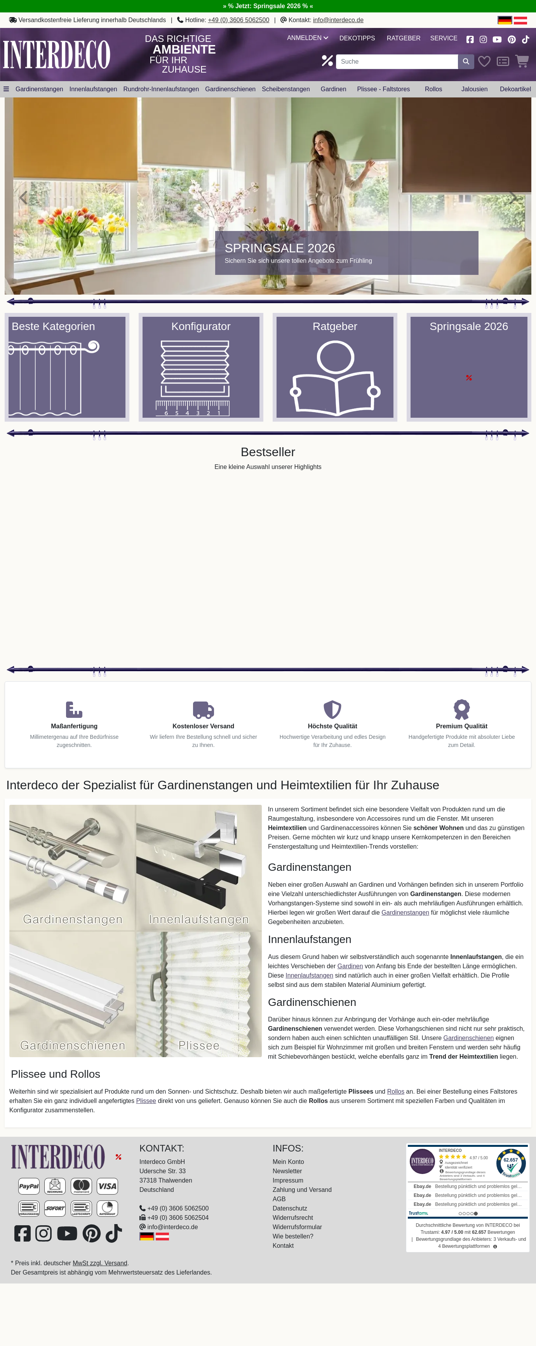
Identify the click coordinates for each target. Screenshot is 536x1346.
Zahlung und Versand (302, 1189)
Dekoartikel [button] (515, 89)
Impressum (288, 1180)
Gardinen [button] (333, 89)
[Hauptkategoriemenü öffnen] (6, 89)
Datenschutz (290, 1208)
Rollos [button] (433, 89)
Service (444, 38)
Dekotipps (357, 38)
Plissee (146, 1101)
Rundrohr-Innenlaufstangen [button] (161, 89)
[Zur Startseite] (59, 1156)
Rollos (395, 1091)
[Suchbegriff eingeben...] (397, 61)
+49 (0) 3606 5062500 (238, 20)
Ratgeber (404, 38)
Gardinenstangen (405, 912)
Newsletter (287, 1171)
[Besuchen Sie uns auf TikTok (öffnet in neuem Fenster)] (525, 38)
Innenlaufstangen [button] (93, 89)
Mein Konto (288, 1161)
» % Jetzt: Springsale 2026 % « (268, 6)
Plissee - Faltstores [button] (383, 89)
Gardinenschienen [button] (230, 89)
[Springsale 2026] (268, 196)
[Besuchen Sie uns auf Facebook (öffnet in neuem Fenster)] (470, 38)
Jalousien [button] (474, 89)
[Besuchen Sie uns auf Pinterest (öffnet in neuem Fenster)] (512, 38)
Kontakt (283, 1245)
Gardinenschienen (469, 1038)
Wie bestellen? (293, 1236)
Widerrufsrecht (293, 1217)
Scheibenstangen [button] (286, 89)
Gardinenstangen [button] (39, 89)
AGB (279, 1199)
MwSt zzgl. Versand (100, 1263)
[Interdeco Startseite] (56, 54)
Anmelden (307, 38)
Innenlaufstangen (309, 975)
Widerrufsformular (297, 1227)
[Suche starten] (466, 61)
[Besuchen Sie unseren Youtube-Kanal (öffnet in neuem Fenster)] (498, 38)
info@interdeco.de (338, 20)
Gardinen (350, 966)
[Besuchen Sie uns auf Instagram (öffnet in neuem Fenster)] (483, 38)
